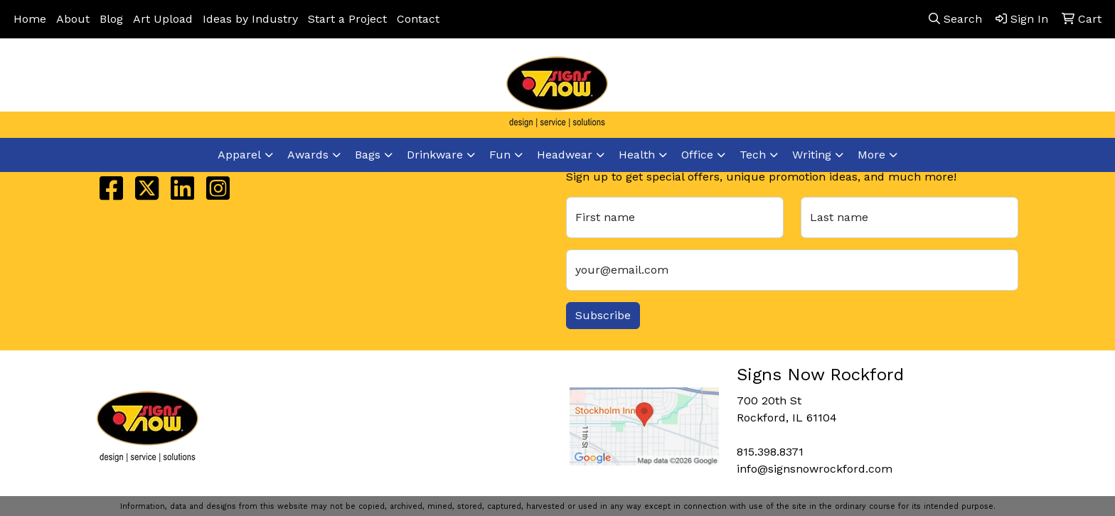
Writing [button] (811, 154)
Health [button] (637, 154)
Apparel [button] (239, 154)
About (73, 19)
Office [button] (697, 154)
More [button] (871, 154)
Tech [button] (753, 154)
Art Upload (163, 19)
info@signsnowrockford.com (1016, 93)
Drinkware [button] (435, 154)
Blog (111, 19)
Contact (418, 19)
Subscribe (603, 315)
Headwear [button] (564, 154)
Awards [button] (308, 154)
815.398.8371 (884, 93)
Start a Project (347, 19)
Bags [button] (367, 154)
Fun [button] (500, 154)
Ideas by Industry (250, 19)
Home (30, 19)
